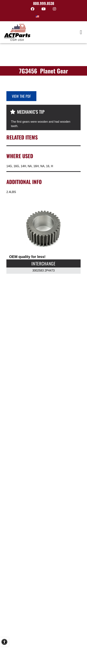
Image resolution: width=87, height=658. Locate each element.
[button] (81, 32)
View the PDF (21, 96)
